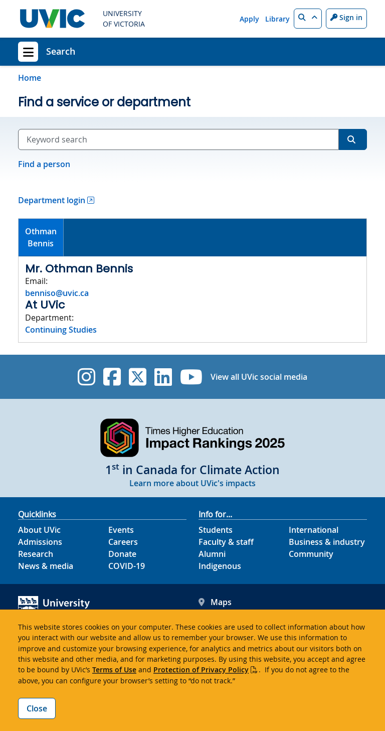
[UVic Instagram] (86, 377)
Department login (51, 200)
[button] (308, 19)
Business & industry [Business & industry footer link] (327, 541)
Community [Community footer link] (311, 553)
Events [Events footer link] (121, 529)
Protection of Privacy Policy (201, 669)
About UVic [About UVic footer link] (39, 529)
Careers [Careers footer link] (123, 541)
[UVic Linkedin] (163, 377)
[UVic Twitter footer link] (137, 377)
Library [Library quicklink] (277, 19)
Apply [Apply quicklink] (249, 19)
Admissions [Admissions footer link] (40, 541)
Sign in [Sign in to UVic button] (346, 17)
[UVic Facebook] (112, 377)
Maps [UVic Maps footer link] (215, 602)
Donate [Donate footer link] (122, 553)
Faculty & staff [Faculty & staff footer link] (226, 541)
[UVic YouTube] (191, 377)
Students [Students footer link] (216, 529)
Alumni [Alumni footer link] (212, 553)
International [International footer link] (313, 529)
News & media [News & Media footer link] (45, 565)
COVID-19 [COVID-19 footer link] (126, 565)
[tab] (41, 237)
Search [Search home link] (60, 51)
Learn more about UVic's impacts (192, 483)
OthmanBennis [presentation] (41, 237)
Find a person (44, 164)
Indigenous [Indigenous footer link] (220, 565)
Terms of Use (114, 669)
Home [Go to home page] (29, 77)
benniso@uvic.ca (57, 293)
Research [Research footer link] (35, 553)
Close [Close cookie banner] (37, 708)
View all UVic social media (259, 376)
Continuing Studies (61, 329)
